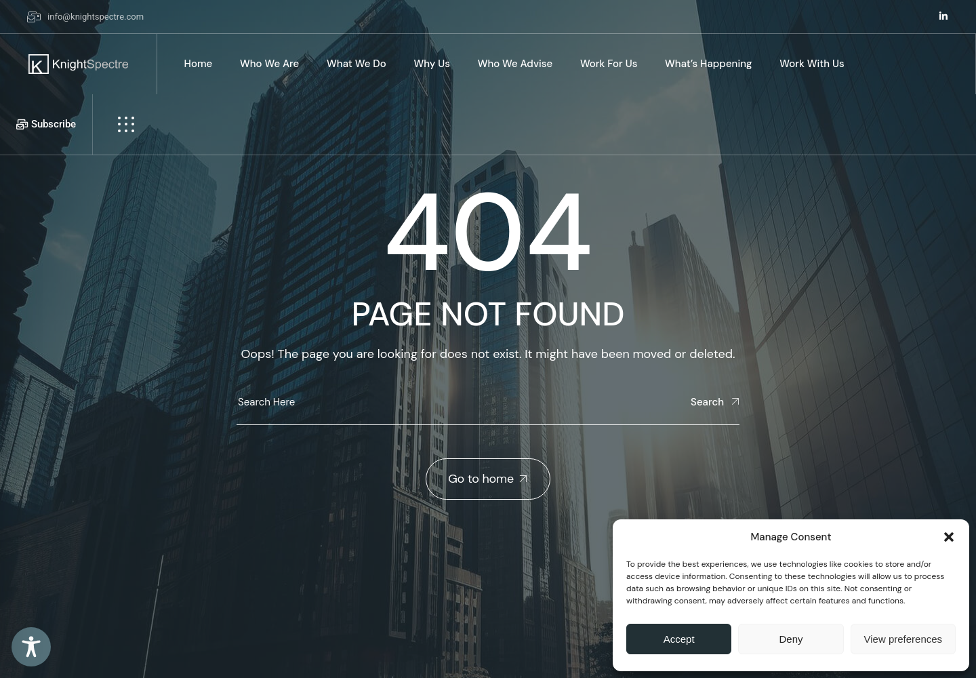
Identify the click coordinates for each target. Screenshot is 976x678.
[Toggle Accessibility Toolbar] (31, 647)
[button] (949, 537)
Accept (679, 639)
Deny (790, 639)
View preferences (903, 639)
